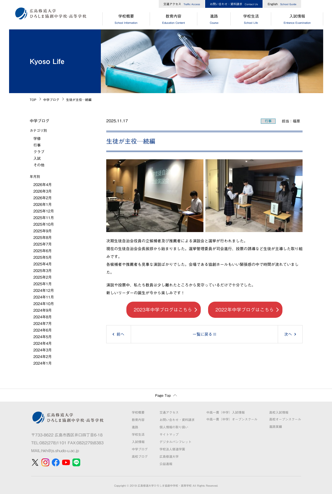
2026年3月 (42, 191)
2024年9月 (42, 310)
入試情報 (297, 19)
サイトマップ (169, 434)
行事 (268, 121)
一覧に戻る (202, 334)
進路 (214, 19)
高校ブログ (140, 456)
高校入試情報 (278, 412)
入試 (37, 158)
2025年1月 (42, 284)
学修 (37, 138)
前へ (120, 334)
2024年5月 (42, 337)
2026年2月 (42, 198)
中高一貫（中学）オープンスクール (231, 419)
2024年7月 (42, 323)
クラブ (38, 152)
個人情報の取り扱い (173, 427)
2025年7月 (42, 244)
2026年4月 (42, 184)
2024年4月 (42, 343)
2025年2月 (42, 277)
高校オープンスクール (285, 419)
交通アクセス (181, 3)
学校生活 (251, 19)
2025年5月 (42, 257)
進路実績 (275, 426)
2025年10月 (43, 224)
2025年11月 (43, 218)
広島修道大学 (169, 456)
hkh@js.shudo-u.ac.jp (60, 451)
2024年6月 (42, 330)
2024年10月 (43, 304)
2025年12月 (43, 211)
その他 (38, 165)
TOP (33, 99)
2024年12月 (43, 290)
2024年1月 (42, 363)
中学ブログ (51, 99)
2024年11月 (43, 297)
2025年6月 (42, 251)
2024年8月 (42, 317)
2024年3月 (42, 350)
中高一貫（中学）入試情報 (225, 412)
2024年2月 (42, 356)
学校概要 (126, 19)
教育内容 (173, 19)
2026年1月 (42, 204)
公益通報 (165, 464)
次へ (288, 334)
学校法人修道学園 (172, 449)
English (282, 3)
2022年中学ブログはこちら (244, 309)
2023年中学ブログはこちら (163, 309)
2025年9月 (42, 231)
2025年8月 (42, 237)
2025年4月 (42, 264)
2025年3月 (42, 270)
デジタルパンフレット (175, 442)
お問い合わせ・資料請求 (234, 3)
